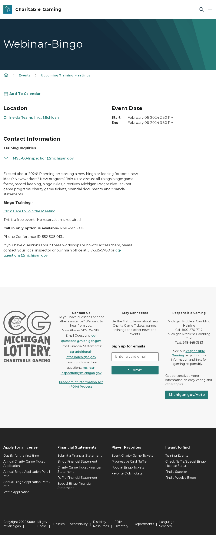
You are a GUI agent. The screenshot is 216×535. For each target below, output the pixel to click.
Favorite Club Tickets (127, 473)
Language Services (167, 524)
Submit (135, 370)
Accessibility (79, 524)
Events (25, 75)
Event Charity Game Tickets (132, 455)
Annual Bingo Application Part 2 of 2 (26, 484)
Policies (58, 524)
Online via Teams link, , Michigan (31, 118)
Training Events (176, 455)
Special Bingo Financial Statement (74, 486)
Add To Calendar (24, 94)
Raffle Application (16, 492)
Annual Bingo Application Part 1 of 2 (26, 474)
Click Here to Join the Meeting (29, 211)
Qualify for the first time (21, 455)
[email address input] (135, 356)
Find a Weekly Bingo (180, 478)
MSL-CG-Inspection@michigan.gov (38, 158)
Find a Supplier (176, 472)
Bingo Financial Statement (77, 461)
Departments (144, 524)
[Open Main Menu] (210, 9)
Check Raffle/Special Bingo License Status (185, 464)
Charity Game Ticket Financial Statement (79, 470)
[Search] (201, 9)
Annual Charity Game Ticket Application (24, 464)
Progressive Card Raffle (129, 461)
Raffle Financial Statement (77, 478)
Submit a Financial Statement (79, 455)
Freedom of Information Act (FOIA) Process (81, 384)
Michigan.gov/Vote (187, 395)
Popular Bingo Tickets (128, 467)
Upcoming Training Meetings (65, 75)
